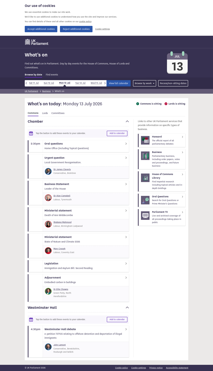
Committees (57, 113)
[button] (78, 122)
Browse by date (33, 74)
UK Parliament (31, 91)
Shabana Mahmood (62, 222)
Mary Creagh (59, 248)
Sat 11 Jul (34, 83)
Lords (45, 113)
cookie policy (85, 21)
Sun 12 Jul (49, 83)
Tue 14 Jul (80, 83)
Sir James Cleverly (62, 169)
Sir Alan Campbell (61, 196)
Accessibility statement (177, 368)
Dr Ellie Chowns (60, 289)
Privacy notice (156, 368)
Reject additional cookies (76, 29)
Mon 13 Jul (64, 82)
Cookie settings (102, 29)
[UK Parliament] (37, 42)
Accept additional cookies (41, 29)
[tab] (33, 75)
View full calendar (118, 83)
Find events (52, 74)
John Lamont (59, 345)
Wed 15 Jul (96, 83)
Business (46, 91)
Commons (33, 113)
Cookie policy (121, 368)
